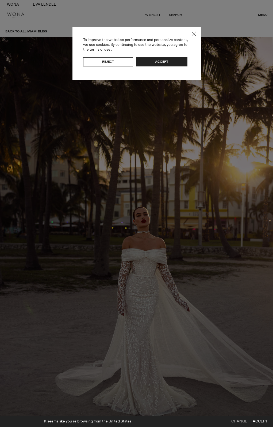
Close (194, 33)
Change (239, 421)
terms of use (100, 49)
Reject (108, 61)
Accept (260, 421)
